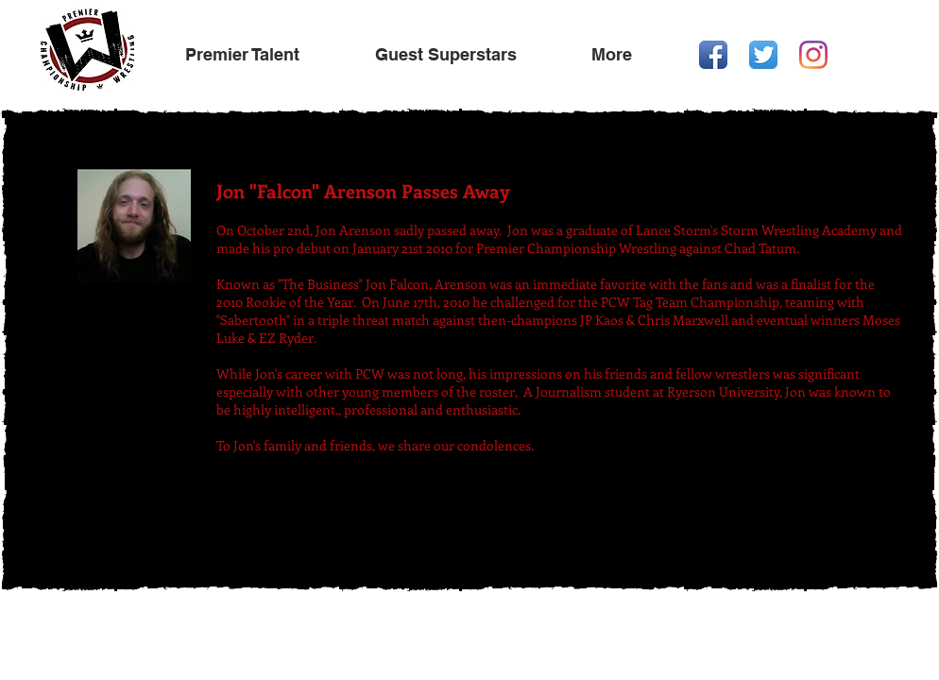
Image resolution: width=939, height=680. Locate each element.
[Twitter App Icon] (763, 55)
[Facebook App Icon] (713, 55)
